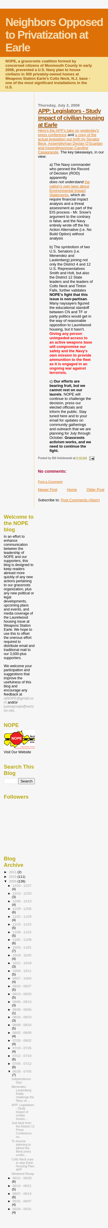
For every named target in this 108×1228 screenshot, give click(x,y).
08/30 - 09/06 (22, 1009)
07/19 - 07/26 (22, 1048)
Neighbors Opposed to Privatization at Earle (54, 35)
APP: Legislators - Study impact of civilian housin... (23, 1112)
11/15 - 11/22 (22, 924)
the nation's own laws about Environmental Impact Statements (70, 188)
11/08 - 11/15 (22, 932)
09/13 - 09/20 (22, 994)
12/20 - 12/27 (22, 885)
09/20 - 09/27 (22, 986)
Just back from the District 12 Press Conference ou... (23, 1129)
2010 (13, 876)
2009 (13, 881)
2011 (13, 872)
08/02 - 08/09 (22, 1032)
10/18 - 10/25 (22, 955)
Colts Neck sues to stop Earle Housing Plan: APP (23, 1164)
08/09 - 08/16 (22, 1025)
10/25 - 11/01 (22, 947)
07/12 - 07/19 (22, 1056)
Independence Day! (21, 1080)
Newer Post (47, 489)
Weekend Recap (23, 1173)
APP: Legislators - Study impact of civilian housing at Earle (71, 117)
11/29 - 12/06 (22, 908)
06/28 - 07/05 (22, 1071)
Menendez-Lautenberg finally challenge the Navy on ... (23, 1093)
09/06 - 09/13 (22, 1001)
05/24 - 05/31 (22, 1209)
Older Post (95, 489)
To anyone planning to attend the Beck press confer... (21, 1148)
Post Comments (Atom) (80, 500)
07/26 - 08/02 (22, 1040)
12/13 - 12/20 (22, 893)
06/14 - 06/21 (22, 1186)
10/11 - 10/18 (22, 963)
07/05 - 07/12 (22, 1063)
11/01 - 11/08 (22, 939)
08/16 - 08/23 (22, 1017)
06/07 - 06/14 (22, 1193)
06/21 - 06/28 (22, 1178)
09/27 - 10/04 (22, 978)
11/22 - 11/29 (22, 916)
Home (72, 489)
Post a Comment (50, 481)
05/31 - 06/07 (22, 1201)
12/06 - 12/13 (22, 901)
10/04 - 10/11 (22, 971)
